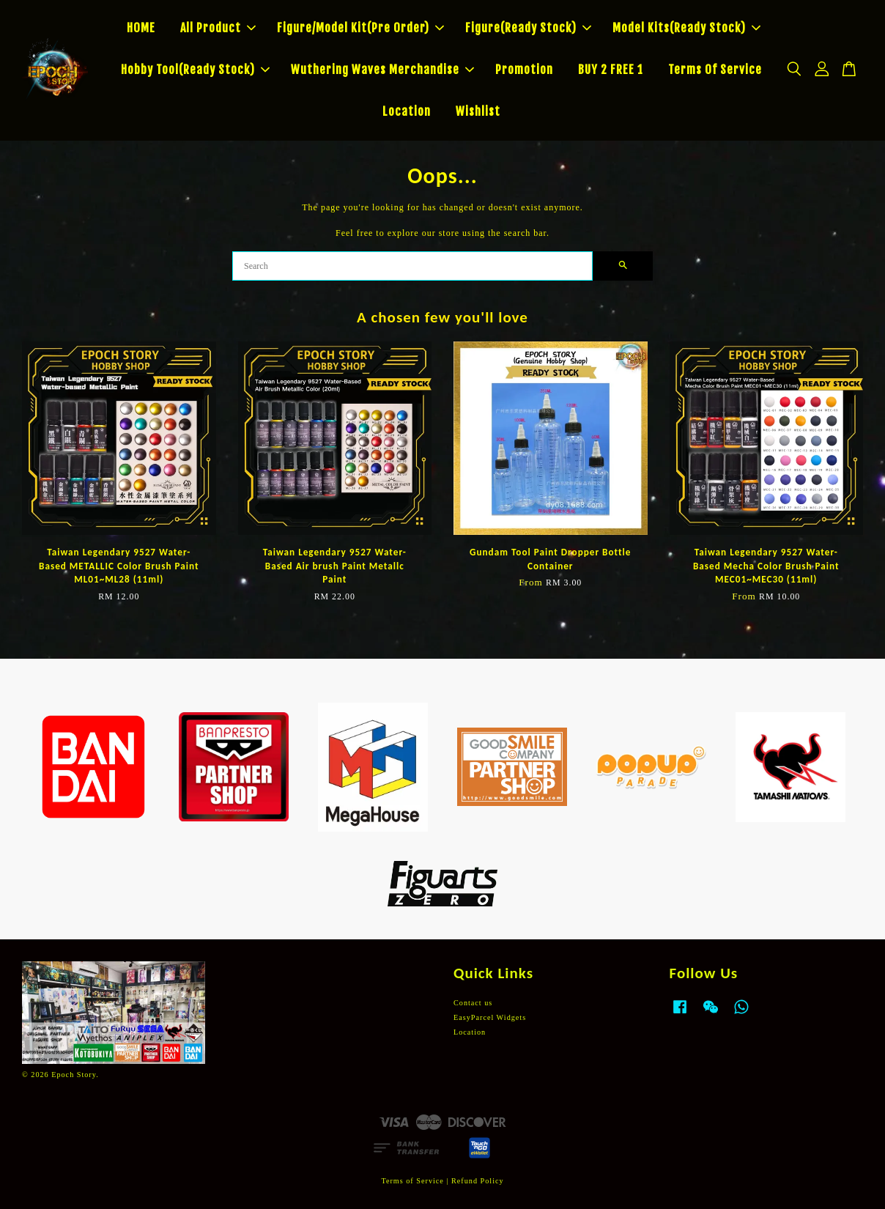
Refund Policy (477, 1181)
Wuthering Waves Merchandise (382, 69)
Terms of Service (412, 1181)
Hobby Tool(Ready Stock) (195, 69)
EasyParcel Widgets (489, 1017)
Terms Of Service (715, 69)
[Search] (412, 266)
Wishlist (478, 111)
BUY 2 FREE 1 (610, 69)
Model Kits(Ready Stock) (686, 28)
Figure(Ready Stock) (528, 28)
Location (406, 111)
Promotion (524, 69)
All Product (218, 28)
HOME (141, 28)
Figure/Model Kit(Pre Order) (360, 28)
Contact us (472, 1003)
